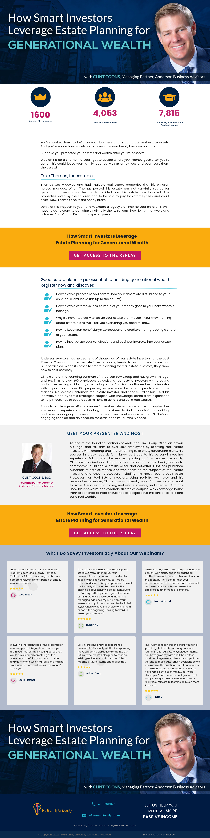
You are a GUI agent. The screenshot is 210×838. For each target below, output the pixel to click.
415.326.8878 (106, 804)
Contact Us (168, 834)
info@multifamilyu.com (104, 815)
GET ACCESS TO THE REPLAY (105, 255)
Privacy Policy (151, 834)
